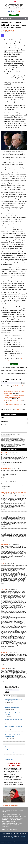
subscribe (18, 409)
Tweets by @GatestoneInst (10, 805)
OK (14, 841)
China (5, 746)
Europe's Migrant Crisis (9, 752)
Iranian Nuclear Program (9, 749)
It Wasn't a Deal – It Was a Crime (13, 404)
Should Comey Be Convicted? (12, 388)
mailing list (18, 411)
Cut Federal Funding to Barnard (13, 401)
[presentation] (7, 696)
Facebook (19, 360)
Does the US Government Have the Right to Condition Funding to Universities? (14, 397)
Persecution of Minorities (9, 756)
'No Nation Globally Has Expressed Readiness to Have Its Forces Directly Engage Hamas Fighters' (12, 735)
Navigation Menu (6, 18)
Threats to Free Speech (9, 759)
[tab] (7, 696)
